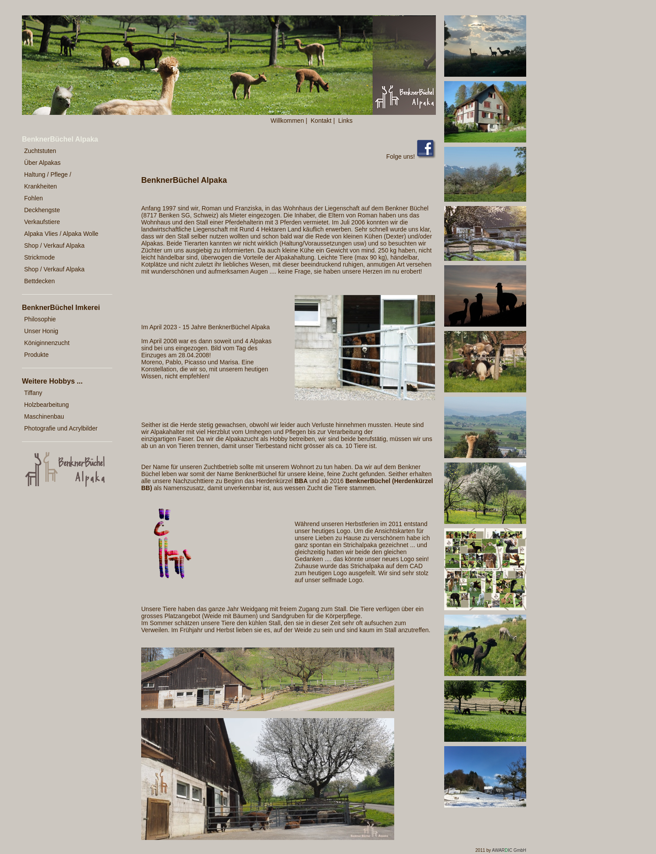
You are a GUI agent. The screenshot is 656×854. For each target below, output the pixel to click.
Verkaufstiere (42, 221)
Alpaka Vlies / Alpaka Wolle (61, 233)
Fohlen (33, 198)
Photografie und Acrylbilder (60, 428)
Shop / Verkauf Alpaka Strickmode (54, 251)
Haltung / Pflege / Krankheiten (47, 180)
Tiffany (33, 392)
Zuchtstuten (40, 150)
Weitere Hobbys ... (52, 381)
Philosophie (40, 319)
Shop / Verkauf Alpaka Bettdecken (54, 275)
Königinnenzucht (47, 342)
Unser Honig (41, 330)
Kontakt (321, 120)
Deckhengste (42, 210)
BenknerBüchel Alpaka (60, 139)
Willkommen (287, 120)
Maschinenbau (44, 416)
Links (345, 120)
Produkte (36, 354)
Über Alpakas (42, 162)
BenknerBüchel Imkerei (61, 307)
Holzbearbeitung (46, 404)
